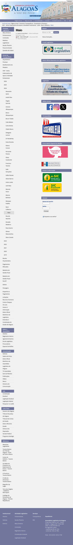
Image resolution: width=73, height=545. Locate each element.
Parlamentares (19, 516)
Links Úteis (6, 408)
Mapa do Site (28, 21)
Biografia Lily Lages (6, 485)
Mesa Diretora (19, 523)
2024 (38, 25)
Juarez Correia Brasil (22, 33)
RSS (65, 21)
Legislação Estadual (20, 538)
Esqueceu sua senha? (49, 216)
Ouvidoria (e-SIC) (57, 21)
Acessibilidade (39, 21)
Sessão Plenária (19, 520)
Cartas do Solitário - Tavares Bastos (8, 459)
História (5, 516)
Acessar (69, 1)
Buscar (45, 28)
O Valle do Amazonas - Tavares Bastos (7, 479)
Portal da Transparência (26, 23)
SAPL (70, 21)
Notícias (5, 520)
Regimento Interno (20, 531)
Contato (47, 21)
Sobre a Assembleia (6, 330)
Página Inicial (18, 21)
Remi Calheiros (45, 25)
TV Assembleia (47, 116)
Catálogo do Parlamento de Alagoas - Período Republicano (8, 498)
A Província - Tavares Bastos (7, 474)
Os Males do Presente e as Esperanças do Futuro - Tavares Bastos (7, 467)
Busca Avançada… (48, 37)
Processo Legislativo (6, 29)
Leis (4, 391)
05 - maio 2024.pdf (22, 37)
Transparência (37, 516)
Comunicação (7, 351)
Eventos (5, 523)
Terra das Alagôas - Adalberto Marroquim (8, 490)
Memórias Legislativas (6, 445)
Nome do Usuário (48, 201)
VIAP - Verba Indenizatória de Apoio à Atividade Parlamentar (19, 25)
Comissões (18, 527)
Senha (44, 206)
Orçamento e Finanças (40, 23)
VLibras (69, 18)
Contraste (63, 18)
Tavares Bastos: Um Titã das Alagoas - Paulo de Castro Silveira (7, 451)
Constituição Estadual (21, 534)
